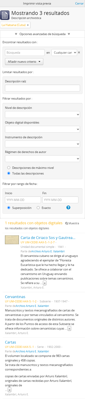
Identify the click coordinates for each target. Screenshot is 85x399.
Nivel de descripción (18, 108)
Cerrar (79, 3)
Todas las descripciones (25, 173)
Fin (44, 193)
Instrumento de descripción (23, 137)
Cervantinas (15, 296)
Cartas (10, 342)
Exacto (44, 208)
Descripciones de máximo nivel (30, 168)
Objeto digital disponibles (22, 122)
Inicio (8, 193)
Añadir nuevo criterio (24, 62)
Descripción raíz (15, 81)
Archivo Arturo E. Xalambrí (48, 251)
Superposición (19, 208)
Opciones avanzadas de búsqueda (42, 34)
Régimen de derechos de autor (25, 152)
